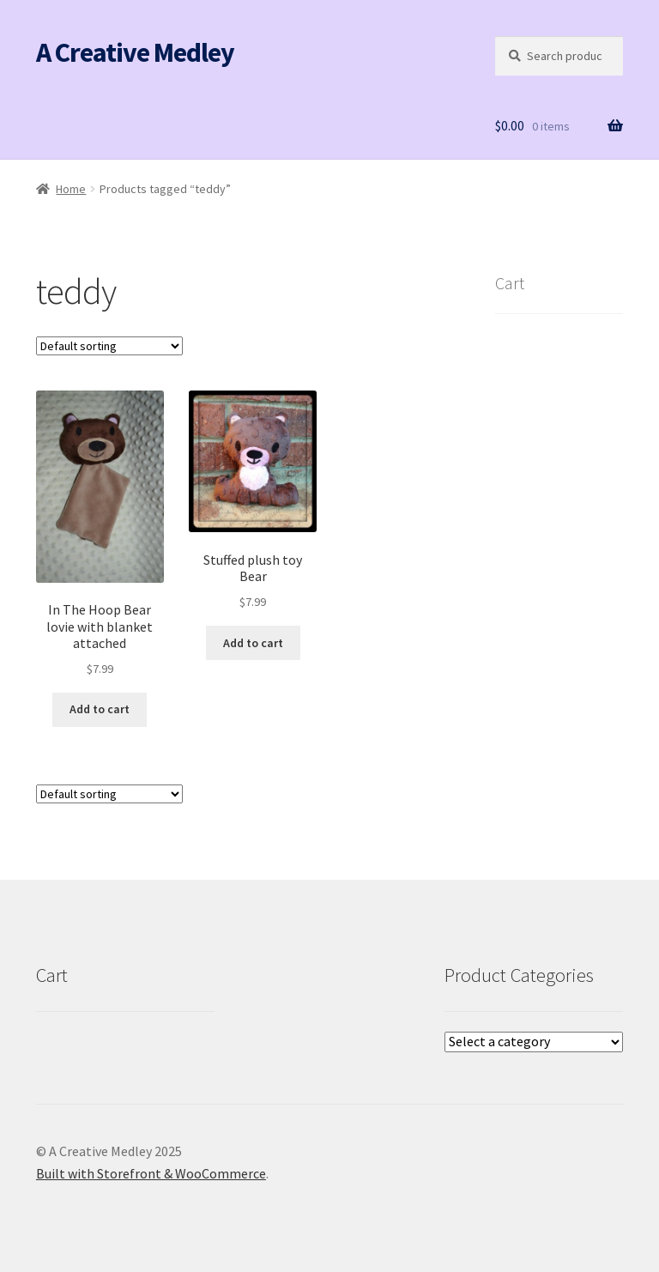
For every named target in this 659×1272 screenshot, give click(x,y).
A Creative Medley (135, 52)
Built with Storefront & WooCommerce (151, 1173)
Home (71, 189)
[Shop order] (109, 345)
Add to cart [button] (100, 709)
